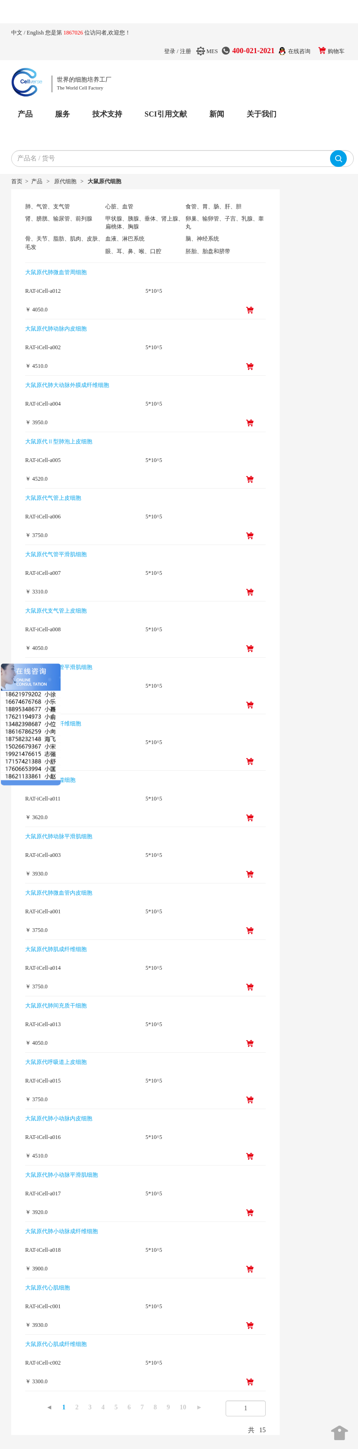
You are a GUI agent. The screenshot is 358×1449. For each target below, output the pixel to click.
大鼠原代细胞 (104, 181)
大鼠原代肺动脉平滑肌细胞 (58, 836)
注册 (185, 51)
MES (212, 51)
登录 (169, 51)
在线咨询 (299, 51)
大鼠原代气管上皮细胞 (53, 498)
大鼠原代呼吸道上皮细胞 (56, 1062)
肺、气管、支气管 (47, 206)
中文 (17, 32)
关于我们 (261, 114)
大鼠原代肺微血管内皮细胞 (58, 893)
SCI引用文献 (166, 114)
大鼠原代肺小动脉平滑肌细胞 (61, 1175)
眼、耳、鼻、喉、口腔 (133, 251)
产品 (25, 114)
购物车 (336, 51)
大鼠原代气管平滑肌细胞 (56, 554)
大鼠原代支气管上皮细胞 (56, 610)
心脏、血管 (119, 206)
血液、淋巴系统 (125, 238)
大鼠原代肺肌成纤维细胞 (56, 949)
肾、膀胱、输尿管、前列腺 (58, 218)
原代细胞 (65, 181)
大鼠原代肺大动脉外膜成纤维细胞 (67, 385)
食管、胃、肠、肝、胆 (213, 206)
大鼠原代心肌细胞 (47, 1287)
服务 (62, 114)
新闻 (216, 114)
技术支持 (107, 114)
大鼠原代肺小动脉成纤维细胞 (61, 1231)
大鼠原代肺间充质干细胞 (56, 1005)
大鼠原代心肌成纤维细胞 (56, 1344)
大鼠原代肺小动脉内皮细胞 (58, 1118)
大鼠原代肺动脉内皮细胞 (56, 328)
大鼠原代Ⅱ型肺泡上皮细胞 (58, 441)
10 (183, 1407)
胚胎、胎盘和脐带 (208, 251)
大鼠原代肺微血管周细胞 (56, 272)
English (36, 32)
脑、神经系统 (202, 238)
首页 (16, 181)
